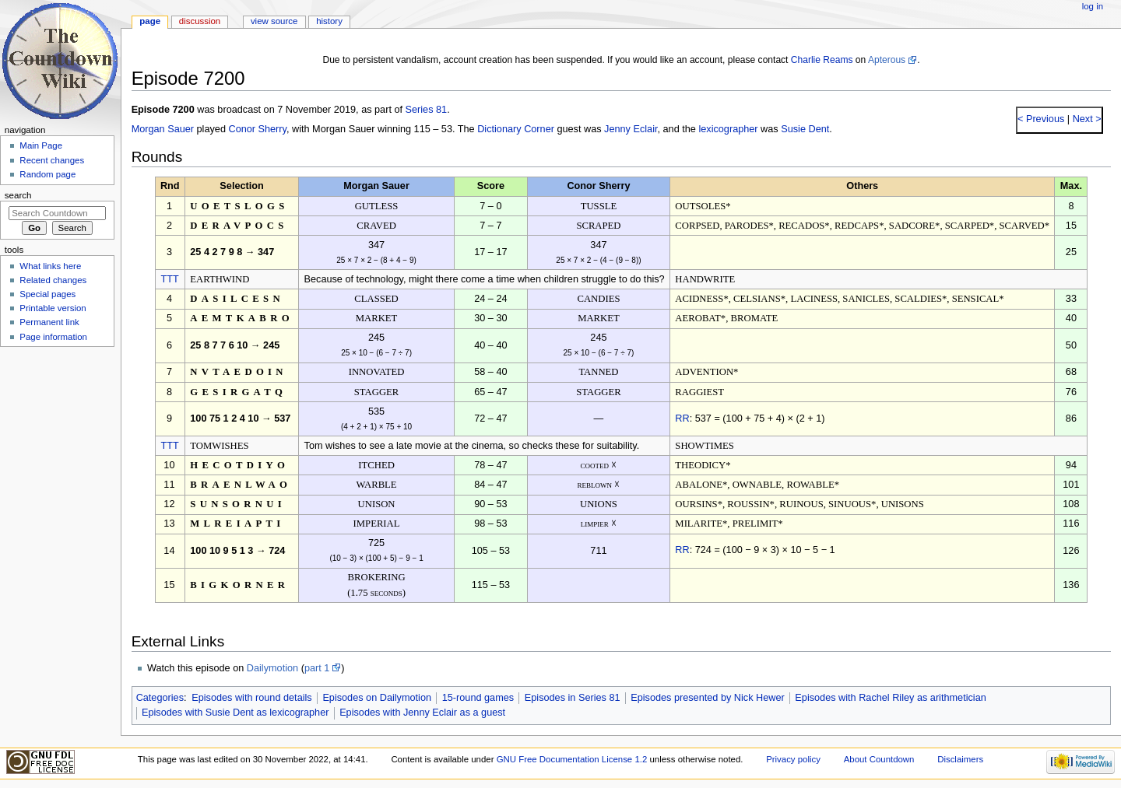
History (329, 21)
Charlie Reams (822, 59)
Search (18, 195)
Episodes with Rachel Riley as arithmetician (890, 697)
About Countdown (879, 759)
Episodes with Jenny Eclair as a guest (422, 712)
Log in (1092, 6)
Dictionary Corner (515, 129)
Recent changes (51, 160)
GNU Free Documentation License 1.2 (572, 759)
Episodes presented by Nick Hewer (707, 697)
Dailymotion (272, 668)
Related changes (52, 280)
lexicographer (727, 129)
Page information (53, 336)
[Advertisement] (57, 469)
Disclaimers (960, 759)
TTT (170, 279)
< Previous (1040, 119)
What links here (50, 266)
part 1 (316, 668)
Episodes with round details (251, 697)
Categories (160, 697)
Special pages (47, 294)
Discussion (199, 21)
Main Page (40, 145)
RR (682, 418)
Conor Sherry (257, 129)
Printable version (52, 308)
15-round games (478, 697)
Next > (1086, 119)
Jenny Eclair (630, 129)
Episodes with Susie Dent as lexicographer (235, 712)
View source (274, 21)
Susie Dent (805, 129)
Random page (47, 174)
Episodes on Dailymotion (376, 697)
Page (149, 21)
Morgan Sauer (163, 129)
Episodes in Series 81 (572, 697)
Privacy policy (793, 759)
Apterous (886, 59)
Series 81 (427, 109)
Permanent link (49, 322)
